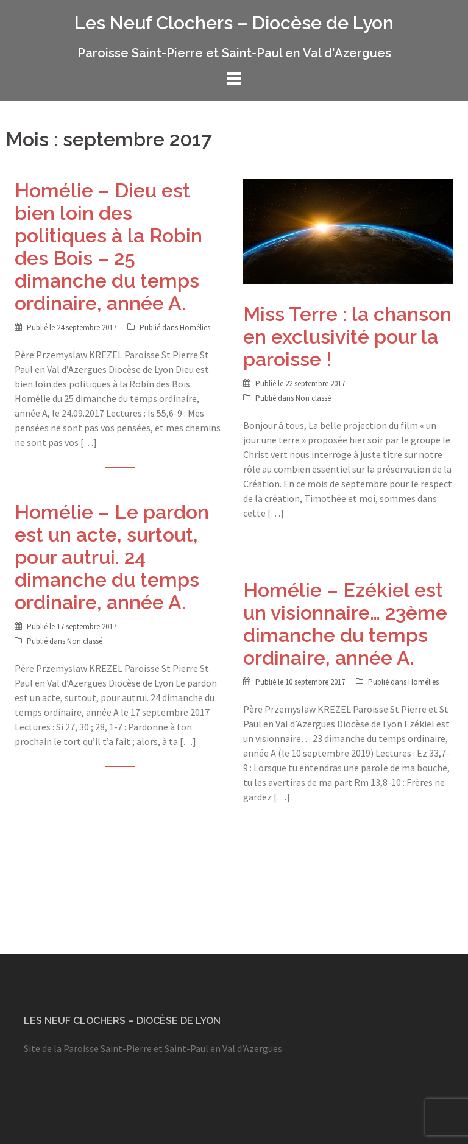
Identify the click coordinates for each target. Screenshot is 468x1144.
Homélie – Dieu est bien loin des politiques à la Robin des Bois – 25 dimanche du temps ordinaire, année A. (108, 246)
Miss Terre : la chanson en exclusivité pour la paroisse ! (347, 336)
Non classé (313, 398)
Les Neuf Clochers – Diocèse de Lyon (234, 23)
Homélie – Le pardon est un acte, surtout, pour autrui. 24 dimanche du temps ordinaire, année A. (112, 557)
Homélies (195, 327)
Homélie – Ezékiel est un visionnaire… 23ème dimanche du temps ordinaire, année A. (345, 624)
